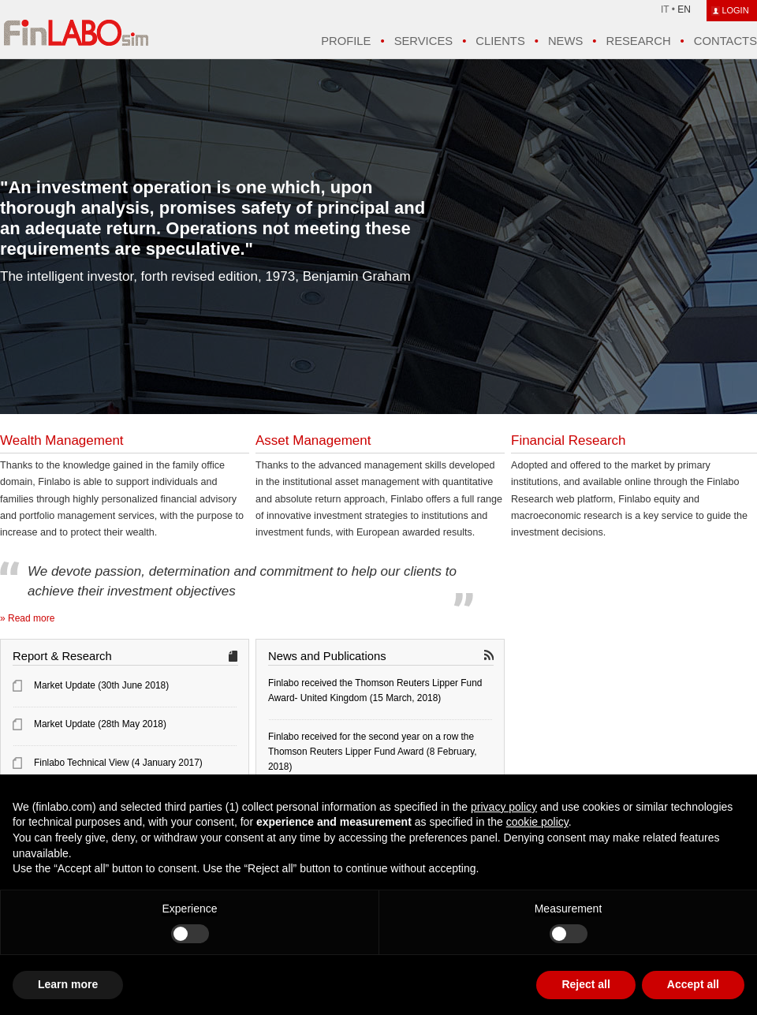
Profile (346, 41)
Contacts (725, 41)
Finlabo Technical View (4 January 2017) (118, 762)
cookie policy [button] (537, 821)
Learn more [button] (68, 984)
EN (684, 9)
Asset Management (313, 440)
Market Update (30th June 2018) (101, 685)
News (565, 41)
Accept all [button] (693, 984)
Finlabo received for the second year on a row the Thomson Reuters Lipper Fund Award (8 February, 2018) (372, 751)
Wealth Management (62, 440)
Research (638, 41)
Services (423, 41)
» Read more (27, 618)
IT (665, 9)
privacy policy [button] (504, 806)
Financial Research (568, 440)
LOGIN (735, 10)
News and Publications (327, 656)
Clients (499, 41)
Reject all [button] (585, 984)
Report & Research (62, 656)
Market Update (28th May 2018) (100, 724)
